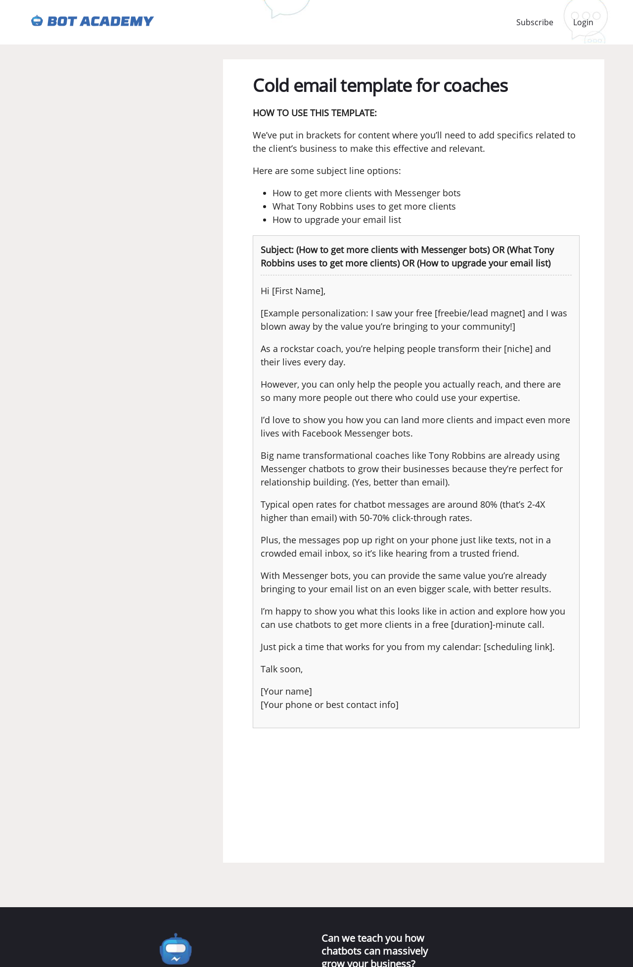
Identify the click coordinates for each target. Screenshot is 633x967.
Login (583, 22)
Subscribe (534, 22)
